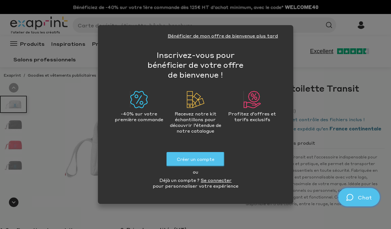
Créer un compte (195, 159)
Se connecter (216, 180)
